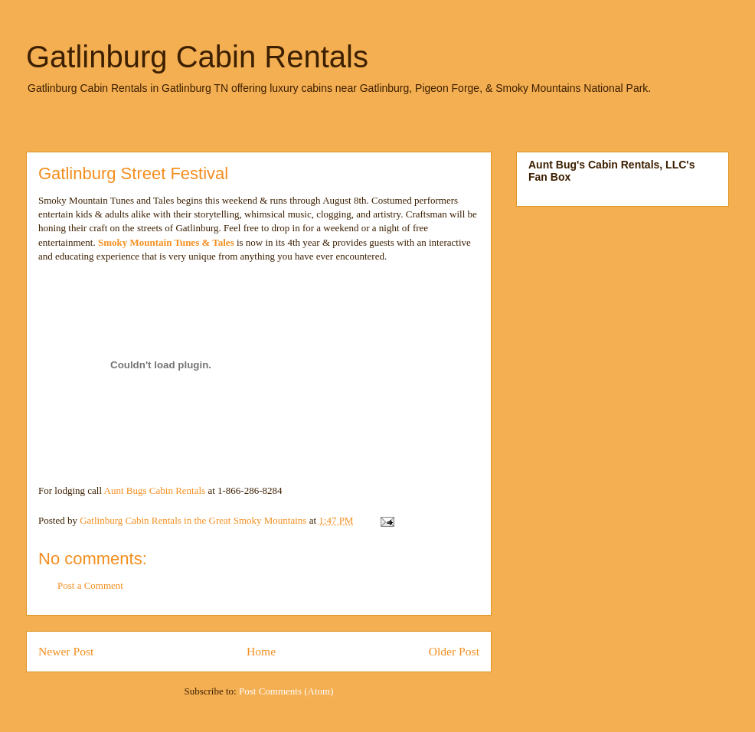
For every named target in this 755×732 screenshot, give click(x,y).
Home (261, 651)
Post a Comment (90, 585)
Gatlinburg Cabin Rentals (197, 57)
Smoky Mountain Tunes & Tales (166, 242)
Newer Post (65, 651)
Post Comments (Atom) (286, 691)
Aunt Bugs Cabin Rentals (156, 490)
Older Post (454, 651)
